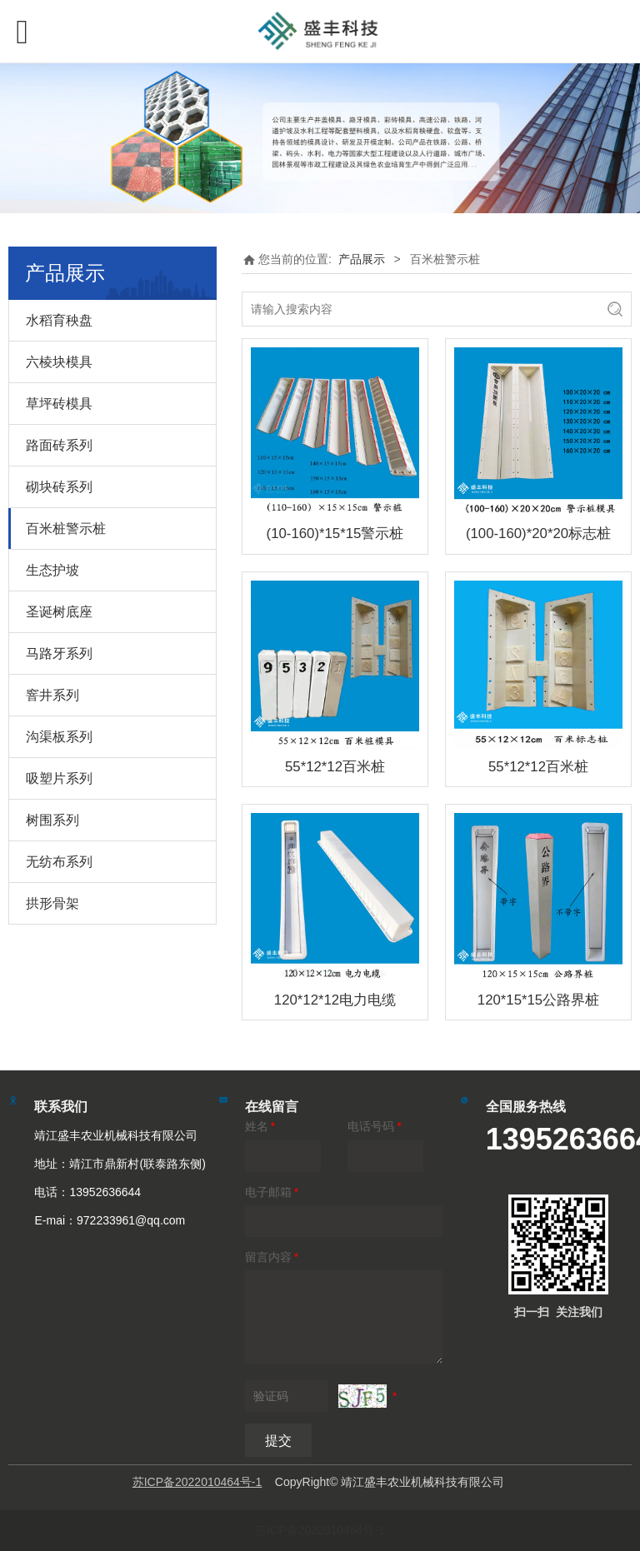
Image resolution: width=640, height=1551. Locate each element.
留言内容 (273, 1257)
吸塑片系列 (59, 778)
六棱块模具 (59, 362)
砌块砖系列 (59, 487)
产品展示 (361, 259)
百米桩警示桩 (66, 528)
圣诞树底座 (59, 612)
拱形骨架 (52, 903)
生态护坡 (52, 570)
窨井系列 (52, 695)
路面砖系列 (59, 445)
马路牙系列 (59, 653)
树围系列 (52, 820)
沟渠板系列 (59, 737)
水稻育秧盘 (59, 320)
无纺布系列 (59, 862)
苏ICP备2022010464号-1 (320, 1530)
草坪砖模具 (59, 403)
